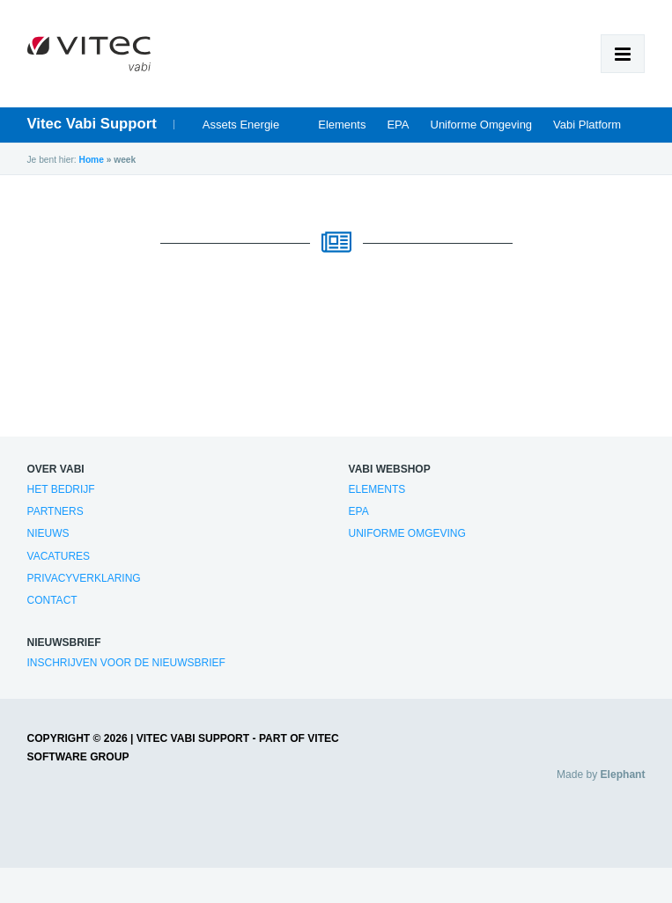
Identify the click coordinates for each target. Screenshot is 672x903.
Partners (55, 511)
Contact (52, 600)
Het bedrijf (61, 489)
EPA (398, 124)
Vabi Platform (587, 124)
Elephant (623, 774)
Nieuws (48, 533)
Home (91, 160)
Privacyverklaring (84, 578)
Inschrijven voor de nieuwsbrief (126, 663)
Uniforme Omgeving (482, 124)
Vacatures (59, 556)
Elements (342, 124)
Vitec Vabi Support (92, 123)
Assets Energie (241, 124)
